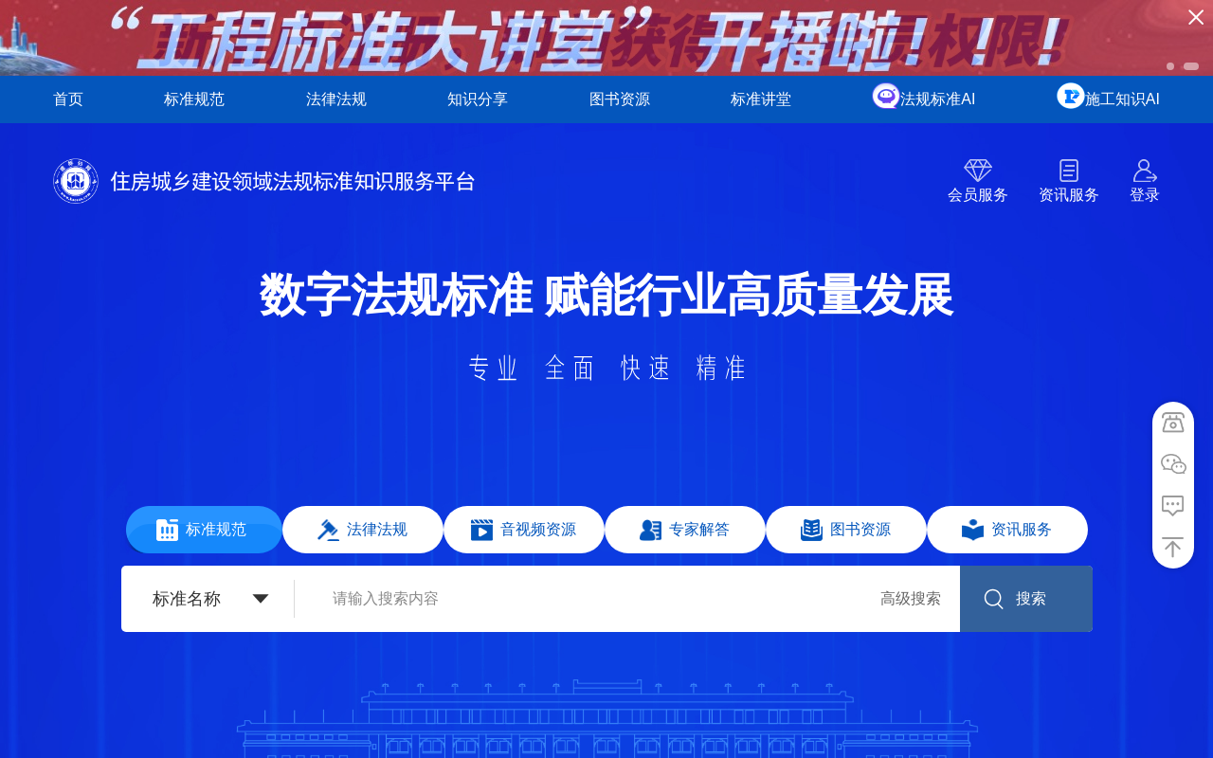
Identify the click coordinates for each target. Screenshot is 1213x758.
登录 (1145, 195)
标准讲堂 (761, 99)
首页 (68, 99)
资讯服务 (1069, 195)
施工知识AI (1122, 99)
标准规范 (194, 99)
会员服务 (978, 195)
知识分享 (477, 99)
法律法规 (336, 99)
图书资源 (619, 99)
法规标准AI (937, 99)
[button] (1170, 66)
